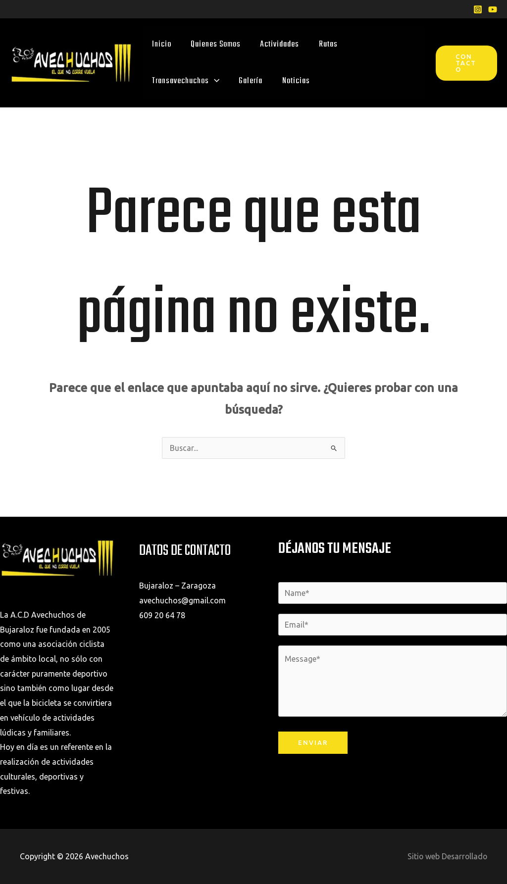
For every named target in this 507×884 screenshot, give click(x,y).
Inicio (161, 44)
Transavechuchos (185, 81)
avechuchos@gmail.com (182, 600)
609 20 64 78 (162, 615)
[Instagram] (477, 9)
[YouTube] (492, 9)
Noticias (294, 81)
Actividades (278, 44)
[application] (213, 81)
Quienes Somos (215, 44)
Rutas (325, 44)
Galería (249, 81)
